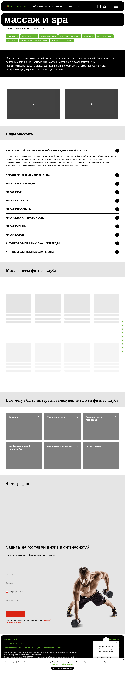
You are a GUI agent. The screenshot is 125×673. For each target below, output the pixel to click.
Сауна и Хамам (94, 446)
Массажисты (88, 36)
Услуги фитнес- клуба (104, 36)
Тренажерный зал (56, 417)
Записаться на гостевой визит (62, 40)
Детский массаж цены (48, 36)
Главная (9, 29)
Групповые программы (59, 446)
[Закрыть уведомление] (124, 659)
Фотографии (12, 40)
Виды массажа (13, 36)
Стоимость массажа (29, 36)
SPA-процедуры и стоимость (69, 36)
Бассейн (13, 417)
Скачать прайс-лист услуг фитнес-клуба (33, 40)
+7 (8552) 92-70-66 (106, 658)
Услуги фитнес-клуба (22, 29)
